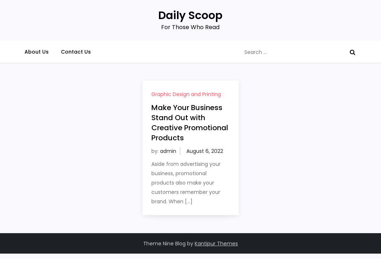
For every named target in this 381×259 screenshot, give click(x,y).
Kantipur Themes (216, 243)
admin (168, 151)
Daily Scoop (190, 15)
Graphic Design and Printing (186, 94)
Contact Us (76, 51)
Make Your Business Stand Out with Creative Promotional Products (189, 123)
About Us (37, 51)
